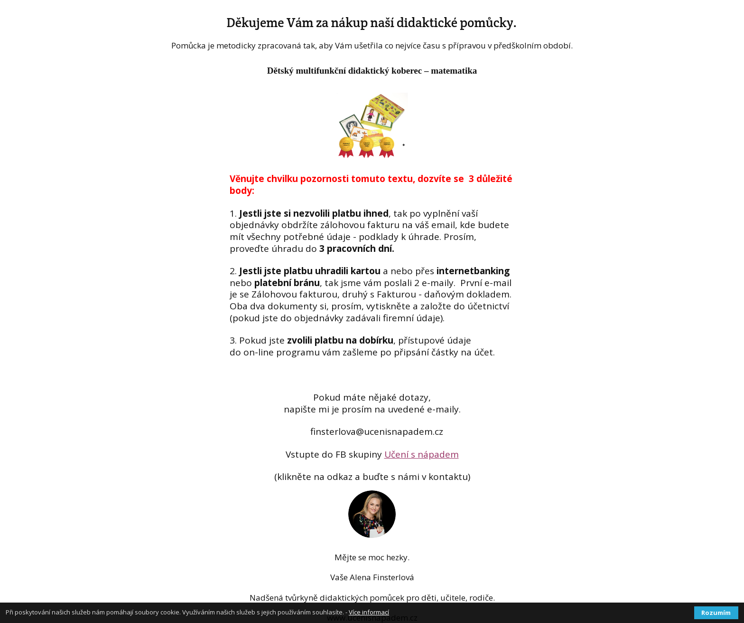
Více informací (369, 612)
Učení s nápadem (421, 454)
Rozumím (716, 612)
